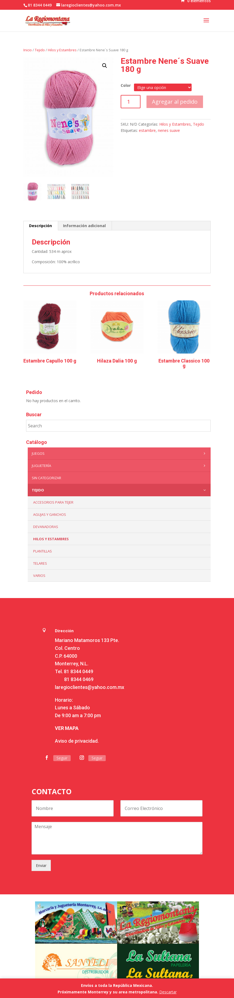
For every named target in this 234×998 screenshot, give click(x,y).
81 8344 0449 (78, 671)
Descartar (168, 991)
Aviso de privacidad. (77, 741)
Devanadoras (45, 526)
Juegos (120, 453)
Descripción (40, 225)
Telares (40, 563)
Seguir (62, 758)
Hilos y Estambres (62, 49)
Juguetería (120, 465)
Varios (39, 575)
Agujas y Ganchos (49, 514)
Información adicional (84, 225)
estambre (147, 130)
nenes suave (169, 130)
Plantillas (42, 551)
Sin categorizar (46, 477)
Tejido (40, 49)
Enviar (41, 865)
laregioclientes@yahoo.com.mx (89, 687)
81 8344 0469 (78, 679)
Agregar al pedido (175, 101)
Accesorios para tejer (53, 502)
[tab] (40, 225)
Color (126, 85)
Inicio (27, 49)
